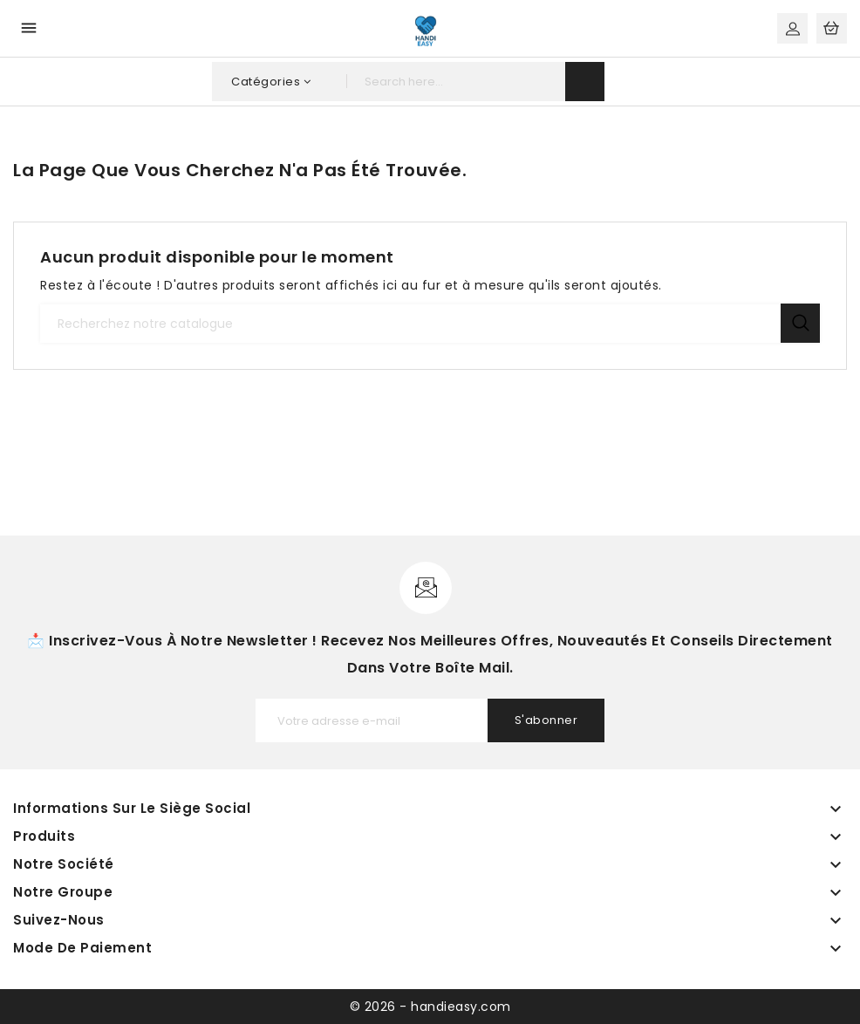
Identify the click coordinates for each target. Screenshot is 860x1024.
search (584, 81)
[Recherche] (430, 323)
